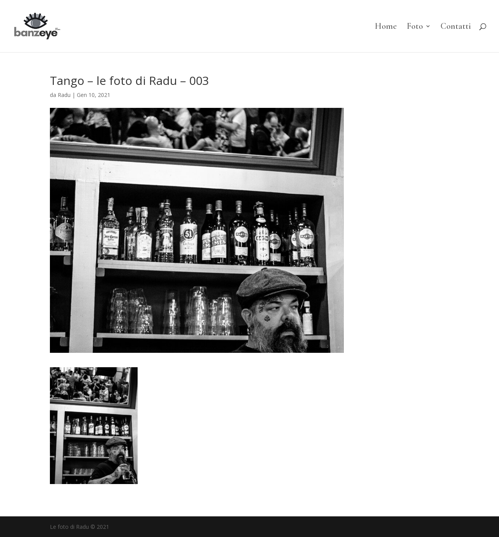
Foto (415, 27)
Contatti (456, 27)
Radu (64, 95)
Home (386, 27)
